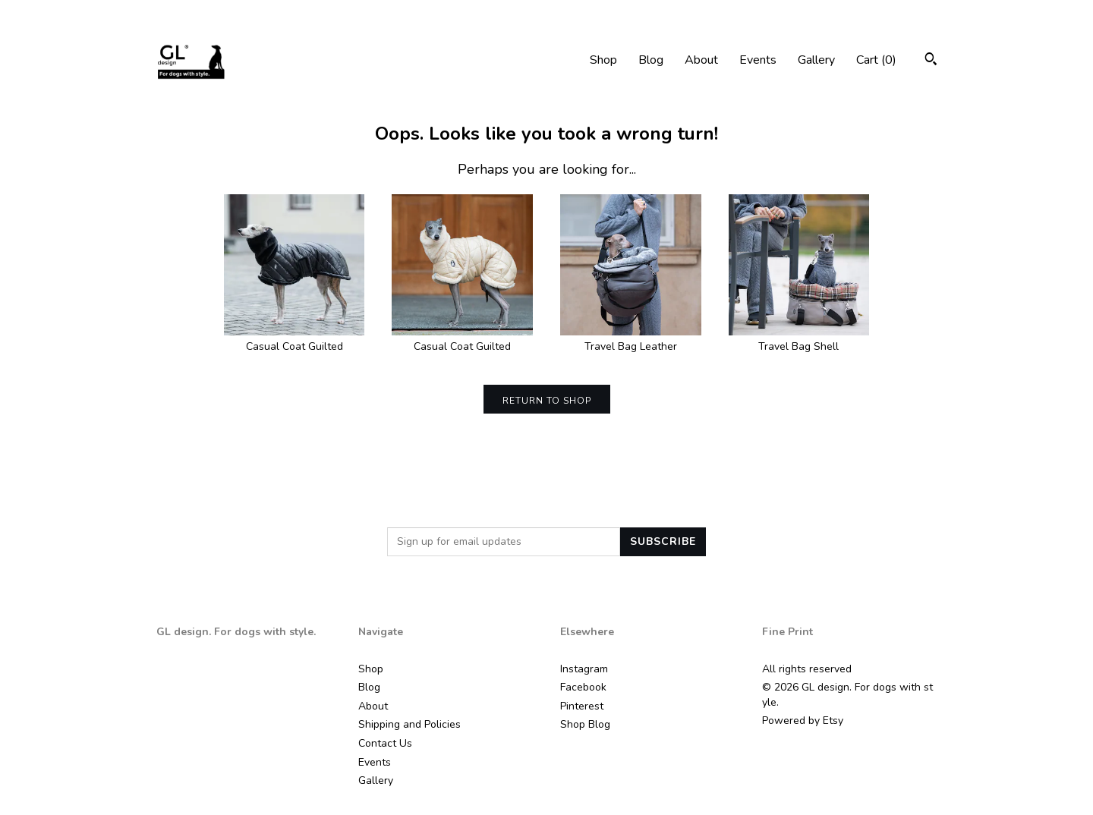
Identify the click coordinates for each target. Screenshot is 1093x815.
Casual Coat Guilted (294, 339)
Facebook (583, 687)
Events (757, 60)
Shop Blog (585, 724)
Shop (603, 60)
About (701, 60)
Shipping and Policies (409, 724)
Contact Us (385, 743)
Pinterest (581, 706)
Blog (650, 60)
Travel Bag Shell (799, 339)
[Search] (931, 61)
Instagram (584, 669)
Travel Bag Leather (630, 339)
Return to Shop (546, 401)
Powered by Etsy (802, 720)
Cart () (876, 60)
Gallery (816, 60)
